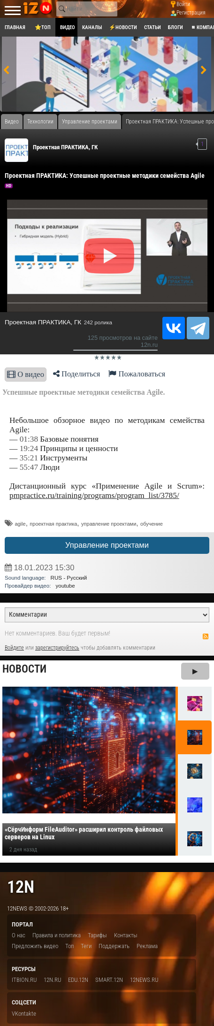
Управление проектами (107, 545)
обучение (151, 524)
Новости (24, 669)
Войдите (14, 647)
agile (20, 524)
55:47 (29, 467)
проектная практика (53, 524)
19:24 (29, 448)
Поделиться (76, 373)
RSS (205, 636)
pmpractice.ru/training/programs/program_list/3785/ (94, 495)
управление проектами (108, 524)
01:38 (29, 439)
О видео (25, 374)
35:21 (29, 457)
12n (20, 886)
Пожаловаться (136, 373)
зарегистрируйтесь (57, 647)
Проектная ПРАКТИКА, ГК (65, 147)
